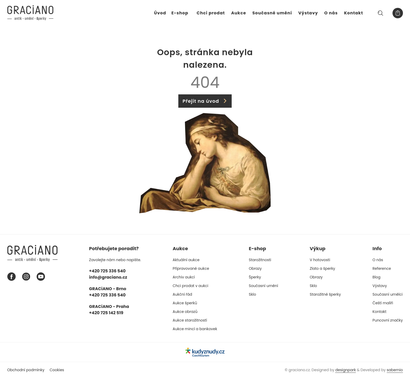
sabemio (395, 370)
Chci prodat (211, 13)
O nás (331, 13)
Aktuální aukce (186, 259)
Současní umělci (388, 294)
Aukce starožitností (190, 320)
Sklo (252, 294)
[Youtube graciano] (41, 276)
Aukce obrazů (185, 311)
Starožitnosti (260, 259)
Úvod (160, 13)
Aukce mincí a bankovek (195, 328)
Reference (382, 268)
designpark (345, 370)
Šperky (255, 277)
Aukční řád (182, 294)
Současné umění (272, 13)
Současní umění (263, 285)
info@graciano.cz (108, 277)
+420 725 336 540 (107, 271)
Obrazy (255, 268)
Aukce (238, 13)
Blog (376, 277)
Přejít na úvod (205, 101)
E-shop (179, 13)
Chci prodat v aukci (190, 285)
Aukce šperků (185, 303)
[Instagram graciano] (26, 276)
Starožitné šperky (325, 294)
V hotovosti (320, 259)
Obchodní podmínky (25, 370)
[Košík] (397, 13)
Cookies (57, 370)
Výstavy (308, 13)
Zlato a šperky (322, 268)
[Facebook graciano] (11, 276)
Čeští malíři (383, 303)
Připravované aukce (191, 268)
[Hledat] (380, 13)
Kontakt (353, 13)
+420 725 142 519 (106, 313)
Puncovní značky (388, 320)
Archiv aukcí (184, 277)
